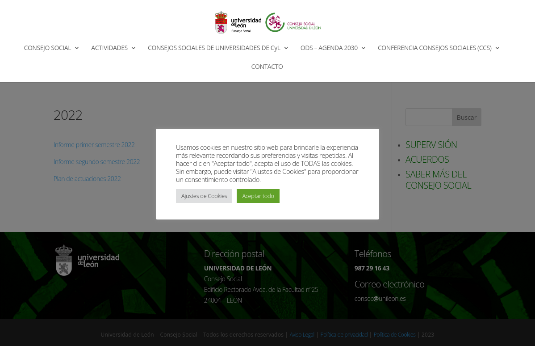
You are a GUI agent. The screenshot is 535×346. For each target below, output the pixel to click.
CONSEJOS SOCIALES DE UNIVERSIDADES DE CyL (214, 48)
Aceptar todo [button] (258, 196)
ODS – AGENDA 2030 (329, 48)
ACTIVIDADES (109, 48)
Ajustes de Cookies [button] (204, 196)
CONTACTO (267, 67)
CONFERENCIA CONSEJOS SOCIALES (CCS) (435, 48)
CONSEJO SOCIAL (47, 48)
